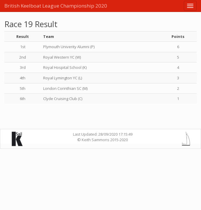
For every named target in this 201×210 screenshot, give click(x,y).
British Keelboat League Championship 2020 (55, 5)
